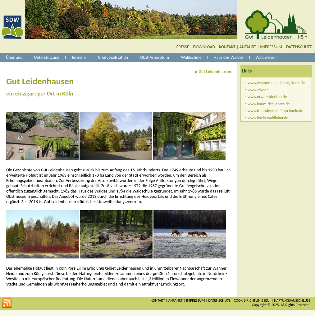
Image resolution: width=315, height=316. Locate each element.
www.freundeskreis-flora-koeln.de (275, 110)
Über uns (14, 57)
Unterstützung (46, 57)
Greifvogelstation (113, 57)
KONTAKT (227, 46)
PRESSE (182, 46)
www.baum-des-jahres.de (269, 103)
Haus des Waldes (229, 57)
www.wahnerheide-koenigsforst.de (276, 82)
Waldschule (191, 57)
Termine (78, 57)
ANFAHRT (248, 46)
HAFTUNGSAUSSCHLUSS (292, 300)
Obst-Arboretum (154, 57)
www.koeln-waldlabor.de (268, 117)
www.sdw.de (258, 89)
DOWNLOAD (204, 46)
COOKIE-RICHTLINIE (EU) (252, 300)
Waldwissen (266, 57)
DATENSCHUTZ (299, 46)
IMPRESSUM (271, 46)
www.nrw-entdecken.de (267, 96)
